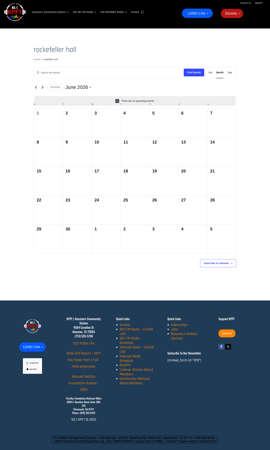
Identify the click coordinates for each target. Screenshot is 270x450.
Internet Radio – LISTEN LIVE (137, 349)
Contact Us (245, 3)
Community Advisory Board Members (135, 380)
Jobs (174, 329)
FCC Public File (83, 343)
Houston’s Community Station (49, 12)
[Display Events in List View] (210, 72)
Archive (135, 12)
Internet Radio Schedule (130, 358)
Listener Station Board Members (136, 372)
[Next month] (42, 87)
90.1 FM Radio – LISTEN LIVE (136, 331)
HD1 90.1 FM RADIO (83, 12)
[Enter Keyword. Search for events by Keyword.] (109, 72)
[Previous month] (36, 87)
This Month (55, 87)
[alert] (135, 101)
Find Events (194, 72)
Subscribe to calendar (216, 263)
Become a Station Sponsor (184, 336)
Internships (179, 325)
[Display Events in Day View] (230, 72)
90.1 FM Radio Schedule (130, 340)
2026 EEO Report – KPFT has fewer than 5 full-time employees (83, 360)
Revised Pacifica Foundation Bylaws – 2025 (83, 383)
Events (37, 59)
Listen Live (196, 14)
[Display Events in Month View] (220, 72)
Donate (231, 14)
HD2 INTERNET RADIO (112, 12)
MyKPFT (259, 3)
